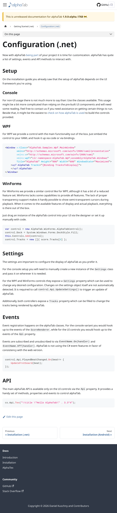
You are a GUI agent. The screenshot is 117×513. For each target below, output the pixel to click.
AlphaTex (8, 467)
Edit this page (13, 416)
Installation (9, 462)
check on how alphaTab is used (66, 113)
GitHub (107, 5)
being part (32, 55)
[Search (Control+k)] (111, 5)
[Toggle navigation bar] (5, 4)
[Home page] (6, 26)
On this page (12, 34)
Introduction (10, 457)
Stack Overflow (13, 491)
